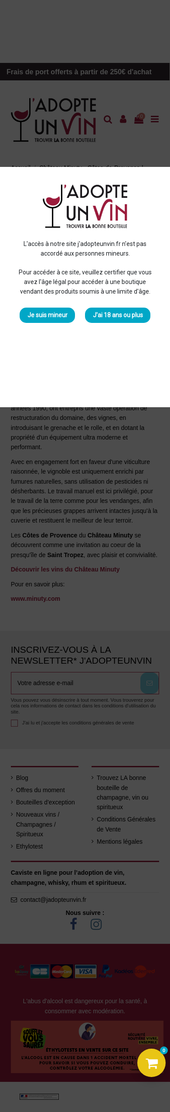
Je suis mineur (47, 315)
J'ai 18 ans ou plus (118, 315)
